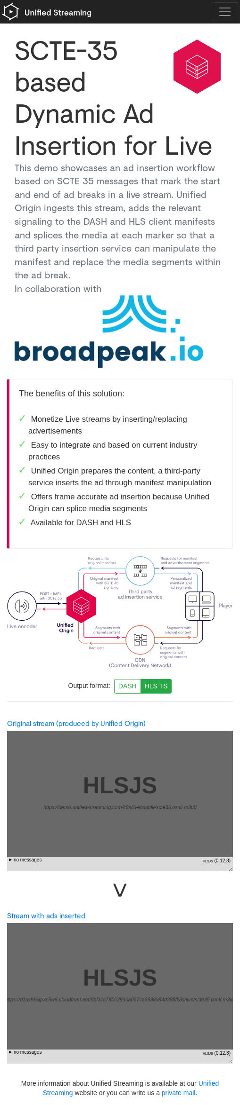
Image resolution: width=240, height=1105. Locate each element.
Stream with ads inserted (46, 916)
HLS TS (156, 686)
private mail (179, 1093)
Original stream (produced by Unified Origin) (76, 723)
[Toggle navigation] (225, 11)
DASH (127, 686)
